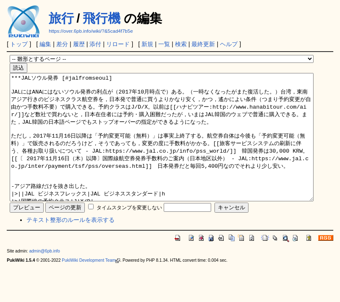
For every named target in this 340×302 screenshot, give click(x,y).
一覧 (164, 44)
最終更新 (203, 44)
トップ (19, 44)
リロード (118, 44)
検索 (181, 44)
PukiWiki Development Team (91, 285)
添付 (95, 44)
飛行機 (101, 18)
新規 (147, 44)
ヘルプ (229, 44)
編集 (45, 44)
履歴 (79, 44)
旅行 (61, 18)
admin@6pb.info (44, 276)
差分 (62, 44)
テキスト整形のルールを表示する (70, 245)
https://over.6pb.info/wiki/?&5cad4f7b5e (91, 31)
